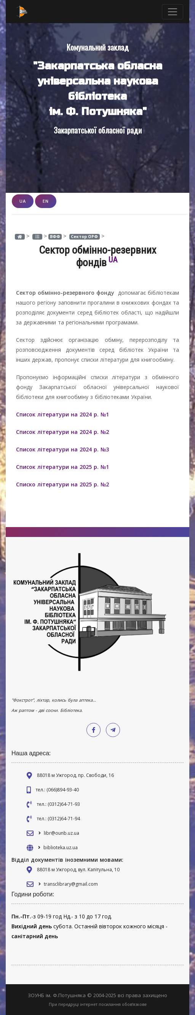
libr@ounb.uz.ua (61, 833)
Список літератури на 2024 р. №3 (62, 449)
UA (22, 201)
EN (46, 201)
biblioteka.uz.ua (60, 847)
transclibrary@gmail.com (71, 884)
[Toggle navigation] (172, 11)
